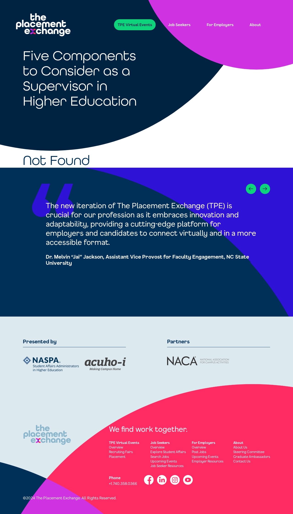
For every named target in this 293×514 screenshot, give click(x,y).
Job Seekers (179, 24)
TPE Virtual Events (135, 24)
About (255, 24)
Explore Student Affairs (168, 452)
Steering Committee (248, 452)
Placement (117, 457)
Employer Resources (207, 461)
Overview (116, 447)
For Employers (220, 24)
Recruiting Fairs (121, 452)
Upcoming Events (163, 461)
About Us (240, 447)
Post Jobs (199, 452)
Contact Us (241, 461)
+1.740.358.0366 (123, 483)
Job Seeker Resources (167, 466)
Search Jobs (159, 457)
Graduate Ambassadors (251, 457)
